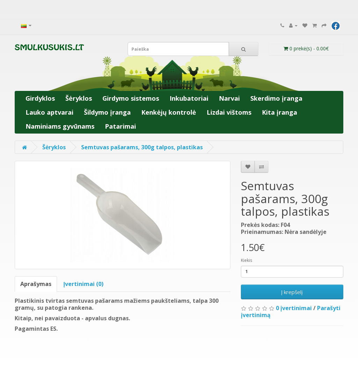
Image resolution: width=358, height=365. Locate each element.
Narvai (229, 98)
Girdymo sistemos (130, 98)
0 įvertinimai (294, 308)
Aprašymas (35, 284)
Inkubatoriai (189, 98)
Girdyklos (40, 98)
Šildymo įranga (107, 112)
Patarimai (120, 126)
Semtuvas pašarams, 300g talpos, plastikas (142, 147)
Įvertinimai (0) (83, 284)
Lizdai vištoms (229, 112)
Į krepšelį (292, 291)
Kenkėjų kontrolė (168, 112)
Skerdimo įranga (276, 98)
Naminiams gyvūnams (60, 126)
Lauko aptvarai (49, 112)
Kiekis (246, 260)
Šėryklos (78, 98)
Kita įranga (279, 112)
